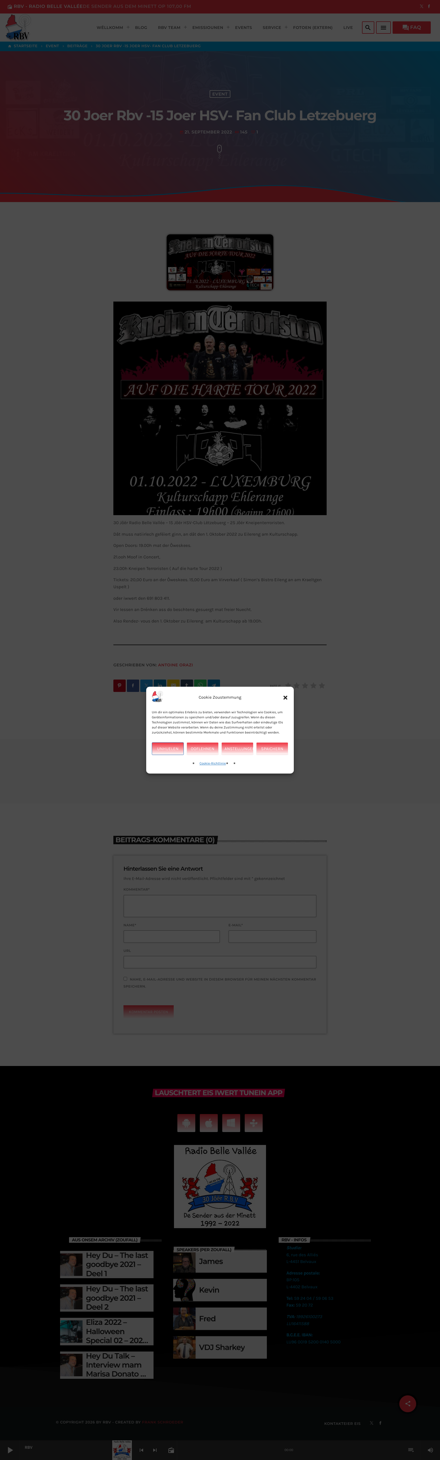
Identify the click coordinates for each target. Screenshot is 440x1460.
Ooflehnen (202, 748)
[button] (285, 697)
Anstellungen (238, 748)
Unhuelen (167, 748)
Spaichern (272, 748)
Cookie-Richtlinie (213, 764)
